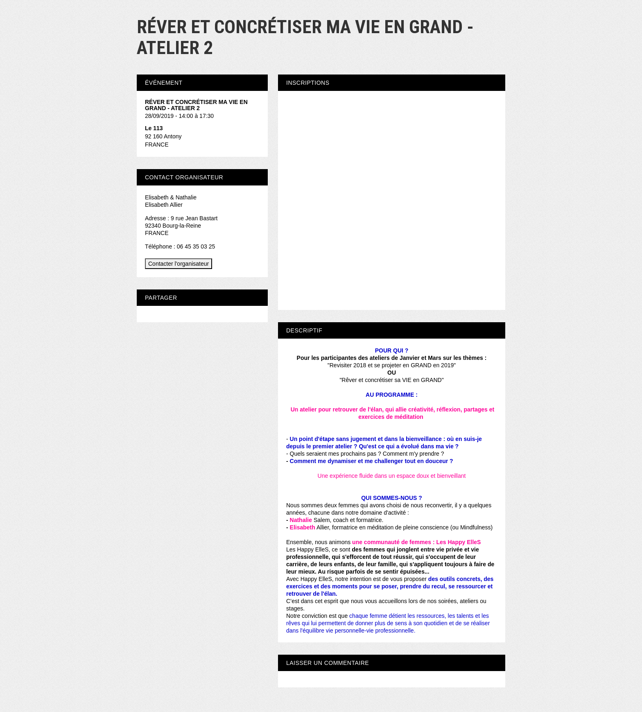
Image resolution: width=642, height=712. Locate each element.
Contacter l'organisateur (178, 263)
